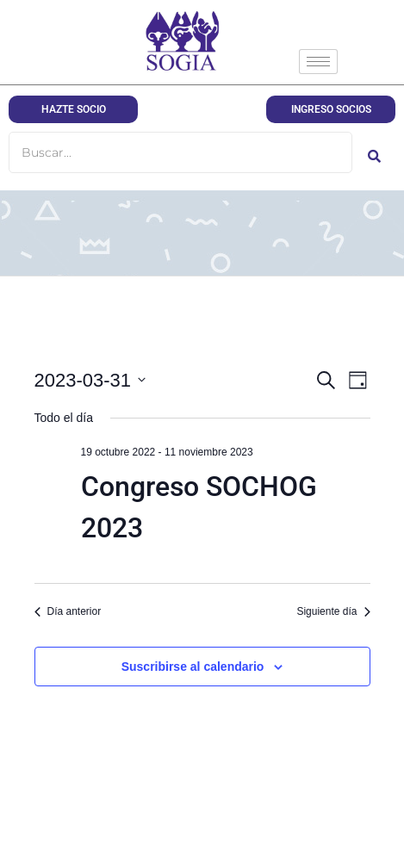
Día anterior (68, 611)
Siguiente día (333, 611)
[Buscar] (180, 152)
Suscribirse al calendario (192, 666)
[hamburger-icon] (318, 61)
